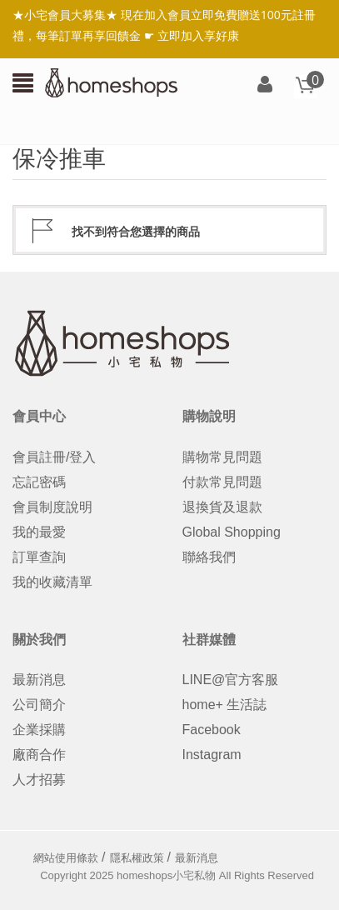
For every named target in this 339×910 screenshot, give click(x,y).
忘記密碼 (39, 482)
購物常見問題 (222, 457)
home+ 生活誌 (224, 705)
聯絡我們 (209, 557)
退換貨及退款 (222, 507)
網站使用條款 (65, 858)
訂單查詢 (39, 557)
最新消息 (39, 679)
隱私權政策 (137, 858)
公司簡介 (39, 705)
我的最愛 (39, 532)
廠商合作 (39, 755)
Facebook (211, 729)
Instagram (212, 755)
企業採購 (39, 729)
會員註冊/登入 (54, 457)
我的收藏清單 (52, 582)
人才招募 (39, 779)
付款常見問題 (222, 482)
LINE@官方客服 (230, 679)
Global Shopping (231, 532)
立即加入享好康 (198, 35)
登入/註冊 (264, 85)
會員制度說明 (52, 507)
